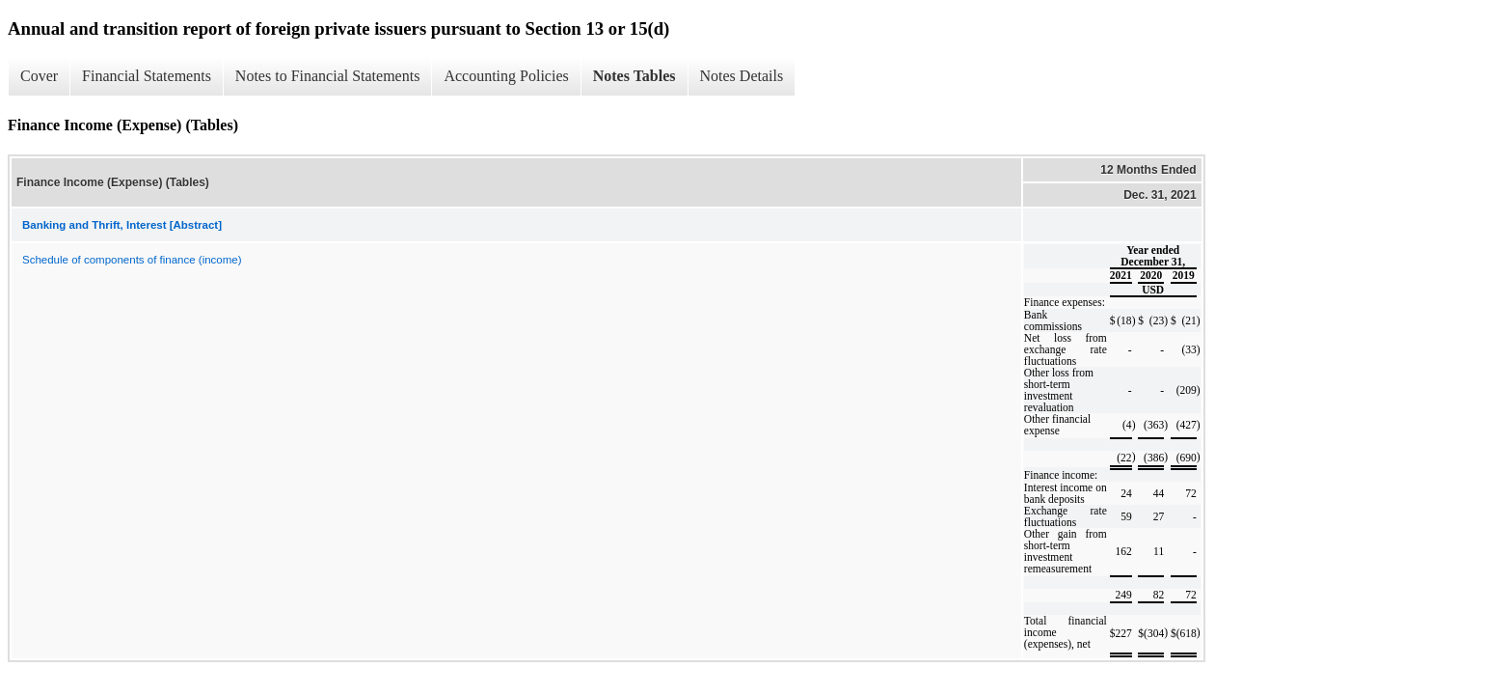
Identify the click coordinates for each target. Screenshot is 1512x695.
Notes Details (742, 76)
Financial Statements (146, 76)
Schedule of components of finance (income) (132, 259)
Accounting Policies (506, 76)
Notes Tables (634, 76)
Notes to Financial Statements (327, 76)
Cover (39, 76)
